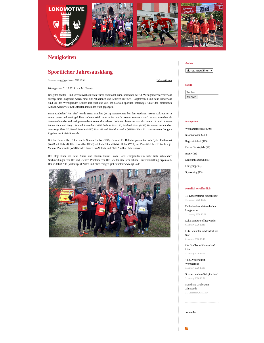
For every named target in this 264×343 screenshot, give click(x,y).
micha (63, 80)
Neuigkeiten (62, 57)
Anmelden (190, 312)
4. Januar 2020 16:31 (75, 80)
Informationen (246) (196, 135)
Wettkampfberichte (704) (198, 128)
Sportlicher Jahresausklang (80, 72)
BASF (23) (191, 153)
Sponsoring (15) (194, 172)
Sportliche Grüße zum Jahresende (197, 288)
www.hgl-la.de (132, 164)
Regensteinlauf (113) (196, 141)
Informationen (164, 80)
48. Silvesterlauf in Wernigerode (195, 263)
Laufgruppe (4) (193, 166)
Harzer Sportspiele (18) (197, 147)
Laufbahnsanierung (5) (197, 159)
